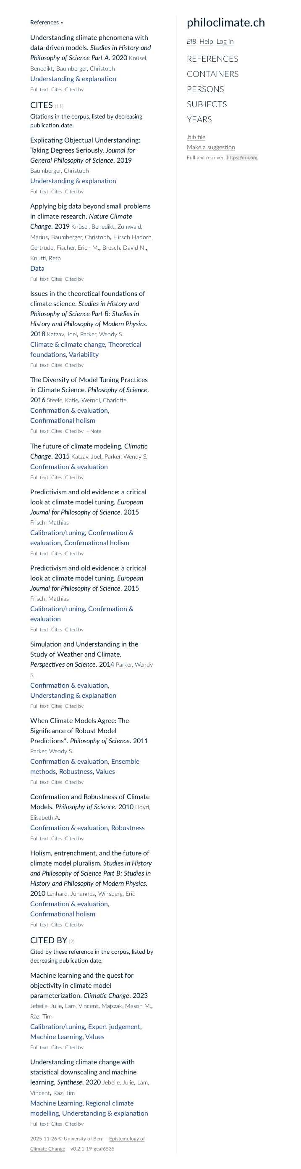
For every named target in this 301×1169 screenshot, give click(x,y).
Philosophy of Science (117, 390)
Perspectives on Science (63, 664)
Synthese (69, 1082)
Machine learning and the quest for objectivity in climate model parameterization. (81, 985)
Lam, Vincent (81, 1006)
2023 (140, 995)
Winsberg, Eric (116, 894)
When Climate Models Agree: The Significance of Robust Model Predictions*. (79, 731)
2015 (62, 456)
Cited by (74, 89)
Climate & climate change (67, 344)
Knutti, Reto (45, 258)
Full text (39, 89)
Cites (56, 89)
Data (37, 268)
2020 (119, 58)
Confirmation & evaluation (69, 410)
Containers (213, 74)
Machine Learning (56, 1037)
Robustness (76, 771)
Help (206, 41)
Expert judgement (114, 1027)
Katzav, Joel (62, 335)
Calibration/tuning (57, 533)
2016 (37, 400)
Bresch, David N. (124, 248)
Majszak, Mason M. (126, 1006)
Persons (205, 89)
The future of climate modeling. (76, 446)
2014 (106, 664)
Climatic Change (106, 995)
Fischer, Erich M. (78, 248)
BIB (191, 41)
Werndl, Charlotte (103, 401)
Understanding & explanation (73, 79)
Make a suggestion (211, 147)
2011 (140, 741)
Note (95, 431)
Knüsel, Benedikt (92, 227)
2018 (37, 334)
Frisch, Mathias (49, 523)
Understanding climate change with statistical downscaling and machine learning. (83, 1072)
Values (105, 771)
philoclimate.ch (226, 23)
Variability (84, 354)
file (196, 137)
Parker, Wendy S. (101, 335)
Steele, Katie (62, 401)
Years (199, 120)
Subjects (207, 104)
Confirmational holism (62, 420)
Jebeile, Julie (46, 1006)
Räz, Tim (41, 1017)
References (212, 59)
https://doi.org (242, 157)
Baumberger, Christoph (85, 69)
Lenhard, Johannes (71, 894)
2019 (124, 160)
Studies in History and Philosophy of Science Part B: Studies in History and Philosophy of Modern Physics (88, 314)
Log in (225, 41)
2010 (125, 807)
